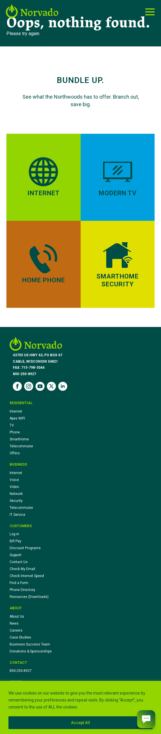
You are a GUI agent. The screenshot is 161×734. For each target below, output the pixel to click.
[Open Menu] (150, 12)
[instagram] (28, 386)
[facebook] (17, 386)
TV (12, 425)
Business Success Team (30, 644)
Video (14, 487)
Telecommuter (21, 446)
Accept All (80, 722)
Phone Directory (22, 590)
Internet (16, 411)
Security (16, 501)
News (14, 623)
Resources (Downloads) (29, 597)
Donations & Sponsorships (31, 651)
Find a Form (19, 583)
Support (16, 555)
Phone (15, 432)
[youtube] (40, 386)
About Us (17, 616)
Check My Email (22, 569)
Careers (16, 630)
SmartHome (19, 439)
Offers (15, 453)
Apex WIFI (17, 418)
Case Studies (20, 637)
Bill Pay (15, 541)
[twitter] (51, 386)
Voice (14, 480)
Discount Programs (25, 548)
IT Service (17, 515)
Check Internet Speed (27, 576)
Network (16, 494)
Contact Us (19, 562)
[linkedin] (62, 386)
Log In (14, 534)
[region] (80, 707)
